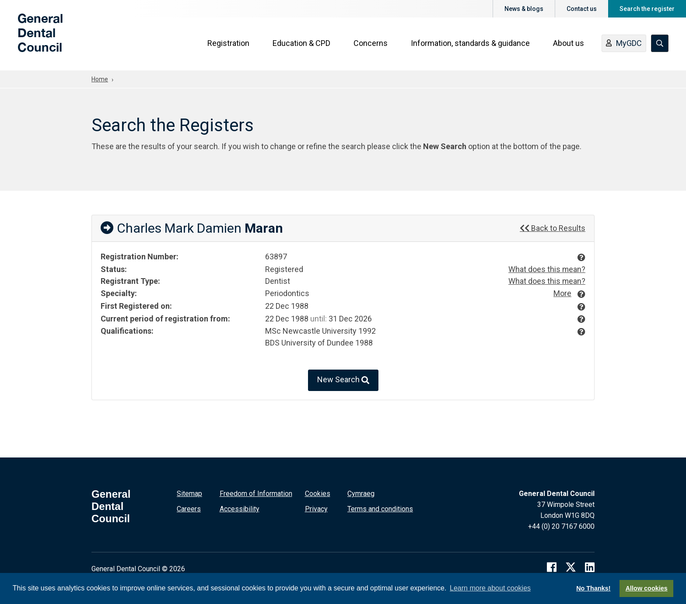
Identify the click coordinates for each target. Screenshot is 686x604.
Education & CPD (302, 44)
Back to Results (552, 228)
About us (568, 44)
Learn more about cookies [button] (490, 588)
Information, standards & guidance (470, 44)
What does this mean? (546, 269)
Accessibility (239, 508)
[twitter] (570, 566)
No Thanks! (593, 588)
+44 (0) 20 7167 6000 (561, 526)
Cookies (317, 493)
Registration (229, 44)
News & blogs (523, 8)
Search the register (647, 8)
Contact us (582, 8)
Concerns (371, 44)
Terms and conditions (380, 508)
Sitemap (189, 493)
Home (99, 79)
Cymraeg (360, 493)
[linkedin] (590, 566)
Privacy (316, 508)
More (562, 292)
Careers (189, 508)
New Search (343, 380)
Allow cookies (647, 588)
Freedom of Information (256, 493)
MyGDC (624, 45)
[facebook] (551, 566)
